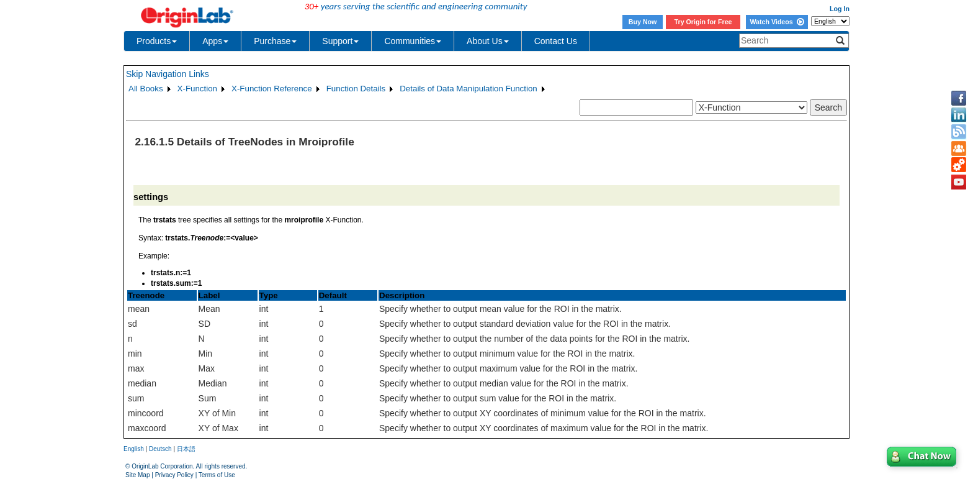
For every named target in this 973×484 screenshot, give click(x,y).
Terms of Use (217, 475)
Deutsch (160, 448)
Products (157, 41)
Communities (412, 41)
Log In (840, 8)
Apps (215, 41)
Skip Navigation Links (167, 74)
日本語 (186, 448)
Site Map (137, 475)
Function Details (356, 88)
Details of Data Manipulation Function (468, 88)
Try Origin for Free (703, 21)
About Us (488, 41)
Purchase (275, 41)
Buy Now (643, 21)
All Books (145, 88)
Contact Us (555, 41)
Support (340, 41)
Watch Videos (777, 21)
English (133, 448)
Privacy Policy (174, 475)
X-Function (197, 88)
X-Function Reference (271, 88)
